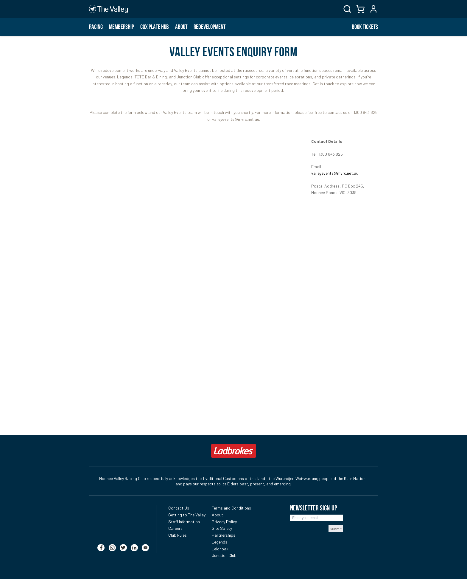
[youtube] (145, 544)
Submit (336, 529)
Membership (121, 27)
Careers (175, 528)
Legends (219, 541)
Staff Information (184, 521)
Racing (96, 27)
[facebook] (101, 544)
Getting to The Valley (187, 514)
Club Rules (177, 535)
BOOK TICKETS (365, 27)
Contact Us (178, 507)
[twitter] (123, 544)
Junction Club (224, 555)
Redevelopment (209, 27)
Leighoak (220, 548)
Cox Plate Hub (154, 27)
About (181, 27)
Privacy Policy (224, 521)
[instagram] (112, 544)
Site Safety (222, 528)
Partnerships (223, 535)
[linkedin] (134, 544)
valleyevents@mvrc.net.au (334, 173)
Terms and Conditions (231, 507)
